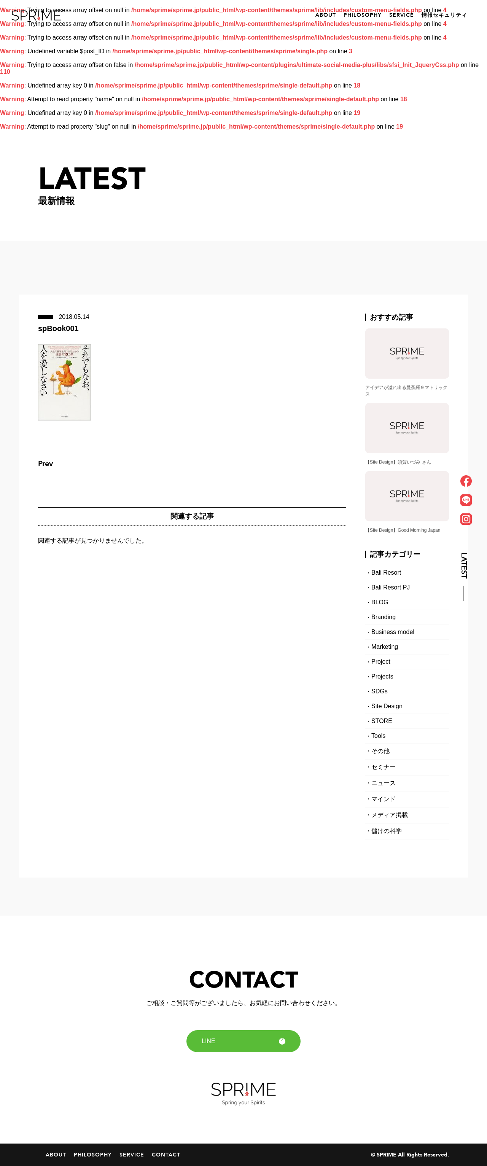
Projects (382, 676)
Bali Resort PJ (390, 587)
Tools (378, 736)
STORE (381, 721)
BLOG (379, 602)
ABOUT (325, 15)
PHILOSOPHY (363, 15)
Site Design (387, 706)
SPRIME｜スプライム (36, 15)
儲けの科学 (386, 831)
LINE (243, 1041)
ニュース (383, 783)
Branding (383, 617)
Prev (45, 464)
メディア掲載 (389, 815)
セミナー (383, 767)
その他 (380, 751)
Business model (392, 632)
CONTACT (166, 1154)
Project (380, 661)
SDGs (379, 691)
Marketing (384, 647)
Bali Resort (386, 572)
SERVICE (401, 15)
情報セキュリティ (444, 15)
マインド (383, 799)
